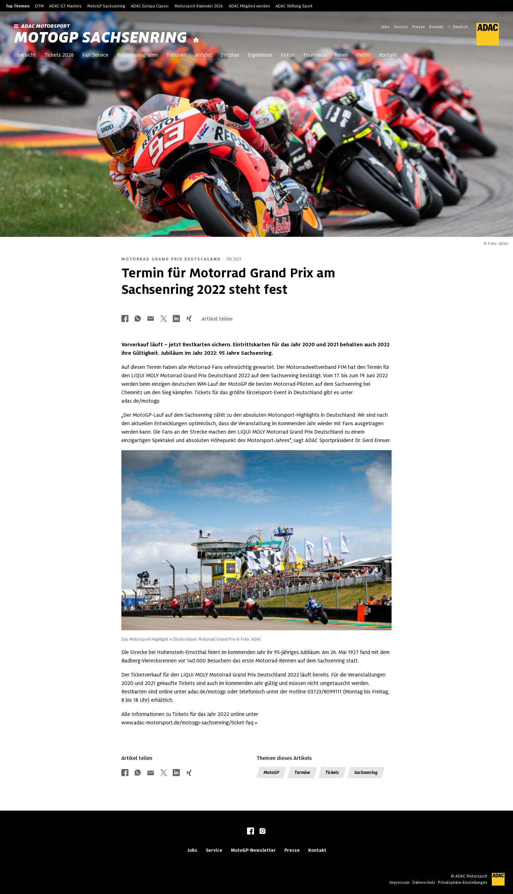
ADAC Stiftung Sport (294, 6)
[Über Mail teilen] (150, 319)
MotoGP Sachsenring (106, 6)
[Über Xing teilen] (188, 319)
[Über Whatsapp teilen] (137, 319)
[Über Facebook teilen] (124, 319)
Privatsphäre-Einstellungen (462, 882)
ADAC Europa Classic (150, 6)
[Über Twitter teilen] (163, 319)
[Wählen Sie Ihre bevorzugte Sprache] (461, 26)
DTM (39, 6)
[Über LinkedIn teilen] (176, 319)
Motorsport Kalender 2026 (199, 6)
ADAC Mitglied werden (249, 6)
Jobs (385, 26)
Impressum (400, 882)
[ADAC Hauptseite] (483, 34)
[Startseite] (196, 40)
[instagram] (262, 831)
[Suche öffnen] (406, 55)
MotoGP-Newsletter (253, 850)
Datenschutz (423, 882)
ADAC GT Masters (65, 6)
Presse (418, 26)
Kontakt (436, 26)
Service (401, 26)
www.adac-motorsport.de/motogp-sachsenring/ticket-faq (187, 722)
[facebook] (250, 831)
